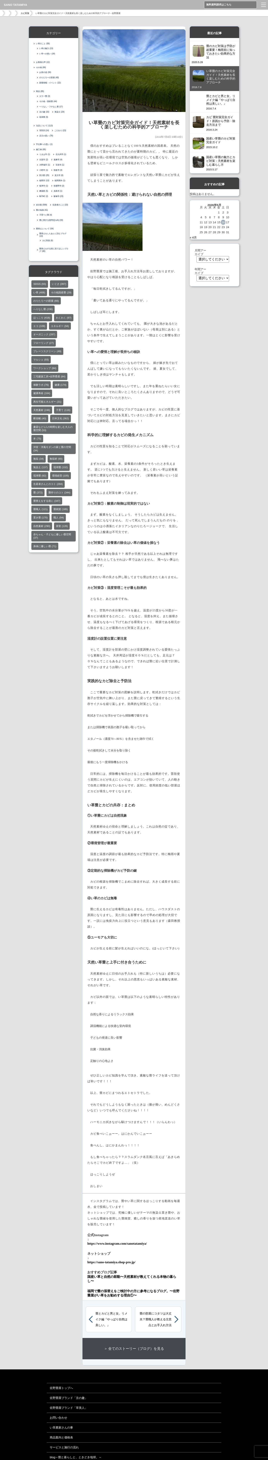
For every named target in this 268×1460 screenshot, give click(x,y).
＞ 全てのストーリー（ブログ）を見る (134, 1349)
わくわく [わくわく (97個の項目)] (63, 318)
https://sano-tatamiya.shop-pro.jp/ (111, 1262)
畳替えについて (45, 229)
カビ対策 (25, 13)
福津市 (43, 186)
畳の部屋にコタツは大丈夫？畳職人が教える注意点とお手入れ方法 (156, 1319)
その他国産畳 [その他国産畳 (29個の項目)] (61, 293)
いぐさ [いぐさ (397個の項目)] (59, 284)
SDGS (44, 130)
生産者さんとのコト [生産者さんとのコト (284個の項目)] (48, 484)
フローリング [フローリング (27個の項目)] (43, 343)
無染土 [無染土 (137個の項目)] (40, 467)
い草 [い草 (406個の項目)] (39, 293)
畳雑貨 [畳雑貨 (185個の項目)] (60, 510)
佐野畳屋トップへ (61, 1388)
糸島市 (58, 191)
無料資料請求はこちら (218, 4)
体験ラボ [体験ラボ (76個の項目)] (41, 385)
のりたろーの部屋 (49, 77)
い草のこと (43, 43)
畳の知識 (42, 210)
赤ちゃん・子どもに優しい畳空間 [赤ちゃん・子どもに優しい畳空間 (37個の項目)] (52, 537)
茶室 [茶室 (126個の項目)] (62, 526)
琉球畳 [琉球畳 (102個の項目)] (60, 467)
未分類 (41, 205)
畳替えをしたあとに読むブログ (52, 234)
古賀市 (43, 160)
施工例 (41, 149)
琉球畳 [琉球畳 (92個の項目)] (39, 476)
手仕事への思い (44, 144)
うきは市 (44, 154)
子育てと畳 (45, 215)
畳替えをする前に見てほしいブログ (53, 250)
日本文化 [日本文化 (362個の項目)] (60, 419)
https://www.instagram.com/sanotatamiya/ (117, 1243)
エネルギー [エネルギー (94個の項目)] (60, 326)
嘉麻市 (58, 160)
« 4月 (193, 237)
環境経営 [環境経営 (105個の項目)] (60, 476)
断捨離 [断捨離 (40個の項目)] (39, 419)
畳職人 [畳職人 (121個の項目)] (40, 510)
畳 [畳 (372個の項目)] (38, 493)
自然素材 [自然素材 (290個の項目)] (41, 526)
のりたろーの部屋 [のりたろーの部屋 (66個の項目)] (46, 301)
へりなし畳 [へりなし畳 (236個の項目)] (43, 309)
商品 (40, 91)
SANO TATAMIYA (15, 4)
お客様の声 (43, 62)
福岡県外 (60, 180)
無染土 (59, 112)
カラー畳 (44, 96)
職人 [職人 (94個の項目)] (58, 518)
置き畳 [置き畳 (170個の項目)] (40, 518)
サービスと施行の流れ (64, 1447)
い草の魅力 (46, 48)
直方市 (59, 175)
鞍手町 (43, 196)
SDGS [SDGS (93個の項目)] (39, 284)
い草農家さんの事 (61, 1427)
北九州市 (61, 154)
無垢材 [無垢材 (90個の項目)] (56, 459)
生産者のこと (60, 205)
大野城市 (44, 165)
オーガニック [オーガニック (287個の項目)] (44, 335)
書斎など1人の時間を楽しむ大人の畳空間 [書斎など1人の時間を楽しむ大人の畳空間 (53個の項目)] (52, 429)
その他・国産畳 (48, 101)
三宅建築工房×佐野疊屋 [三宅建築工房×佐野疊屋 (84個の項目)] (49, 377)
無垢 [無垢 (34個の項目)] (38, 459)
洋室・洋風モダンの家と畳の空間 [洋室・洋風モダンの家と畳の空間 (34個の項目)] (52, 449)
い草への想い (47, 54)
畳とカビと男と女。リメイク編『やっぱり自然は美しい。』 (111, 1319)
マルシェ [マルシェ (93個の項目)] (41, 360)
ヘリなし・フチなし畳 (51, 107)
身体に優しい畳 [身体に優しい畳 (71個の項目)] (44, 547)
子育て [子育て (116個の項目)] (63, 410)
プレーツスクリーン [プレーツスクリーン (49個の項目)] (47, 352)
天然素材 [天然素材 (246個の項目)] (41, 410)
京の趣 (44, 112)
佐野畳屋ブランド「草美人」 (69, 1407)
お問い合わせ (58, 1417)
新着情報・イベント (50, 83)
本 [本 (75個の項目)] (37, 439)
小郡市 (43, 170)
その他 (41, 67)
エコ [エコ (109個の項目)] (39, 326)
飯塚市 (59, 196)
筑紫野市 (59, 186)
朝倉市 (58, 170)
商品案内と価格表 (61, 1437)
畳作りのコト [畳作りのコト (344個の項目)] (59, 493)
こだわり (60, 130)
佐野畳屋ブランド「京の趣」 (69, 1397)
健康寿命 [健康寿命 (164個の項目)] (41, 394)
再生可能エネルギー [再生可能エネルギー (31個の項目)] (47, 402)
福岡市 (44, 180)
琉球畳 (43, 117)
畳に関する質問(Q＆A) (51, 220)
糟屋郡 (43, 191)
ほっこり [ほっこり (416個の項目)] (41, 318)
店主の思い (46, 136)
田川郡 (44, 175)
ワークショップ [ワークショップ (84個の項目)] (44, 368)
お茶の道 (45, 72)
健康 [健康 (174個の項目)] (60, 385)
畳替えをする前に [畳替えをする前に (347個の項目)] (46, 501)
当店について (44, 126)
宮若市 (60, 165)
